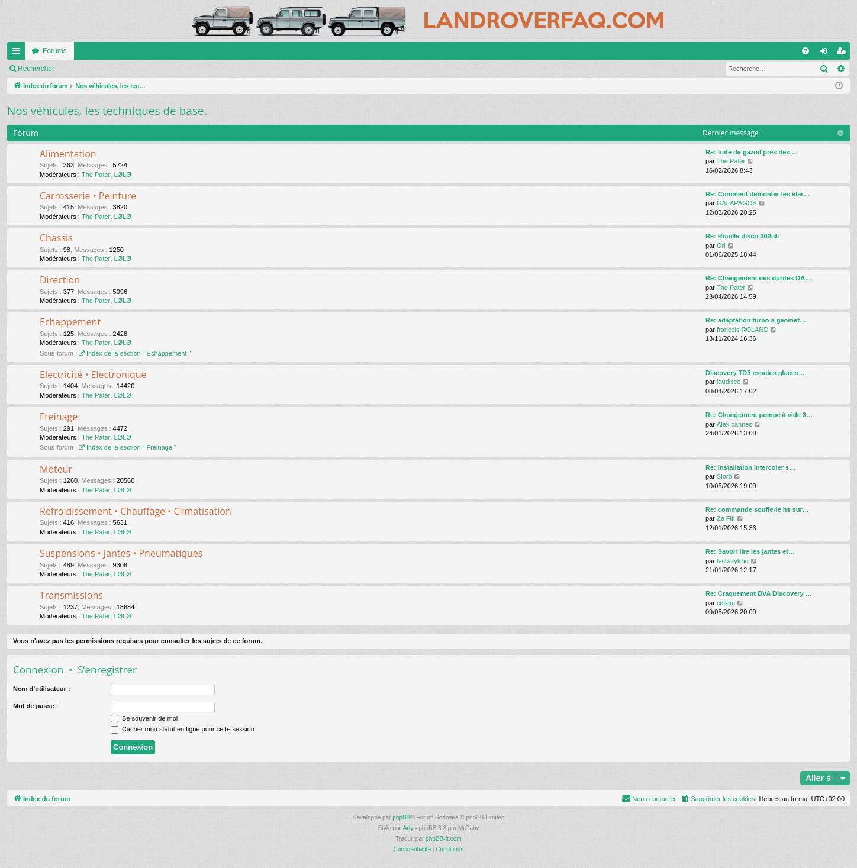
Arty (408, 828)
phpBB (401, 817)
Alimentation (68, 153)
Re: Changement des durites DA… (758, 278)
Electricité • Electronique (93, 374)
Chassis (56, 237)
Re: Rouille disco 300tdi (742, 236)
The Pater (96, 174)
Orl (721, 245)
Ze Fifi (726, 518)
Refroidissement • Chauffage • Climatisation (135, 511)
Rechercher (183, 68)
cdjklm (726, 602)
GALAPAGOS (737, 202)
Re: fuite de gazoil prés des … (751, 152)
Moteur (56, 469)
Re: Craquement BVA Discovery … (758, 593)
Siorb (724, 476)
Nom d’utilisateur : (41, 688)
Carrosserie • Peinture (88, 195)
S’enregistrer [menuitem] (843, 53)
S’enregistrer (107, 669)
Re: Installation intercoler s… (750, 467)
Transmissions (71, 595)
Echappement (70, 321)
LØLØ (122, 174)
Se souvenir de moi (144, 718)
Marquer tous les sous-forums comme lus (83, 68)
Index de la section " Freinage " (127, 447)
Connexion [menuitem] (826, 53)
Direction (60, 279)
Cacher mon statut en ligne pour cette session (182, 729)
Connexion (38, 669)
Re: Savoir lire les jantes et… (750, 551)
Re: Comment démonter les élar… (757, 194)
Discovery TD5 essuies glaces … (756, 372)
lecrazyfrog (733, 560)
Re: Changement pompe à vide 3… (759, 414)
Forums (55, 51)
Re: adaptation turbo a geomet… (755, 320)
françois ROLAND (742, 329)
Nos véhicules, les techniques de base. (107, 110)
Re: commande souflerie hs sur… (757, 509)
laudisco (728, 381)
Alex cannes (734, 424)
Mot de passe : (35, 705)
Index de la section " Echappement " (135, 353)
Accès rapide (18, 53)
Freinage (59, 416)
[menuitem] (805, 51)
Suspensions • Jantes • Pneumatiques (121, 553)
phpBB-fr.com (444, 838)
